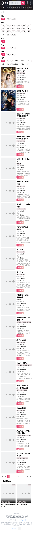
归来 (24, 186)
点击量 (29, 61)
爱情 (24, 28)
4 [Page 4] (18, 476)
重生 (30, 7)
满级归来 (25, 390)
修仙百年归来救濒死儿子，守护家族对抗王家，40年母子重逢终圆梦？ (23, 82)
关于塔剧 (7, 516)
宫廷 (13, 31)
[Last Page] (30, 476)
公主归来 (19, 435)
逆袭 (3, 35)
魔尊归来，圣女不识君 (23, 183)
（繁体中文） (16, 513)
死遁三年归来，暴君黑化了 (23, 318)
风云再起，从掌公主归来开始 (23, 432)
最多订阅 (15, 61)
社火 (18, 342)
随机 (3, 64)
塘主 (18, 252)
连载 (13, 54)
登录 (27, 3)
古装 (21, 118)
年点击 (22, 61)
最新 (3, 61)
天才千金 (19, 458)
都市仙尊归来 (21, 408)
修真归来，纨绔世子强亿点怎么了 (23, 115)
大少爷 (18, 209)
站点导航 (23, 520)
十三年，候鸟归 (22, 363)
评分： (18, 75)
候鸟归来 (25, 365)
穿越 (3, 31)
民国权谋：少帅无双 (23, 160)
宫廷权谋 (29, 435)
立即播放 (20, 87)
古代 (8, 48)
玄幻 (18, 73)
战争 (6, 7)
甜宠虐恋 (29, 322)
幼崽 (21, 390)
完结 (8, 54)
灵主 (18, 274)
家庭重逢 (30, 365)
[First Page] (2, 476)
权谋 (10, 7)
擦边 (22, 7)
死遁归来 (24, 322)
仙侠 (21, 73)
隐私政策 (16, 516)
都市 (18, 31)
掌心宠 (23, 458)
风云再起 (24, 435)
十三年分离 (19, 365)
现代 (13, 48)
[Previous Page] (5, 476)
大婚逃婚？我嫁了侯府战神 (23, 296)
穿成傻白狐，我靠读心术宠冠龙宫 (23, 137)
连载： (18, 79)
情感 (18, 28)
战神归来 (19, 163)
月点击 (9, 64)
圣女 (21, 186)
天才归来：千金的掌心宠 (23, 454)
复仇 (24, 31)
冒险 (8, 35)
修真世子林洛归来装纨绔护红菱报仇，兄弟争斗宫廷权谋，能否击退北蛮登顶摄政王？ (23, 128)
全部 (2, 7)
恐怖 (29, 31)
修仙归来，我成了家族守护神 (23, 69)
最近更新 (15, 64)
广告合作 (25, 516)
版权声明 (21, 516)
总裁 (26, 7)
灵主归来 (19, 272)
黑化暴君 (19, 322)
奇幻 (29, 28)
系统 (18, 141)
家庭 (24, 93)
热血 (14, 7)
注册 (30, 3)
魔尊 (18, 186)
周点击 (22, 64)
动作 (18, 93)
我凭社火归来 (21, 340)
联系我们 (12, 516)
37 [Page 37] (24, 476)
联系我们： (16, 528)
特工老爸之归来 (22, 91)
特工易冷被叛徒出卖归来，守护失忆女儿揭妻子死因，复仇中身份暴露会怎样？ (23, 103)
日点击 (9, 61)
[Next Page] (27, 476)
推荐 (28, 64)
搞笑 (13, 28)
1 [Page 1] (8, 476)
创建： (18, 77)
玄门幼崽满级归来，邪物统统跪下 (23, 386)
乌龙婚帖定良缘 (22, 227)
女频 (13, 19)
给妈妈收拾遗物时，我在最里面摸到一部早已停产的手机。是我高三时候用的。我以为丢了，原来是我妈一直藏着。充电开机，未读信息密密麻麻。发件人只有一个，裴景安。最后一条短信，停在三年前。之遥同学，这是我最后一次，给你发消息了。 (24, 375)
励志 (8, 31)
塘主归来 (19, 249)
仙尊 (21, 410)
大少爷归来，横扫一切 (23, 205)
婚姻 (13, 35)
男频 (8, 19)
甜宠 (18, 7)
